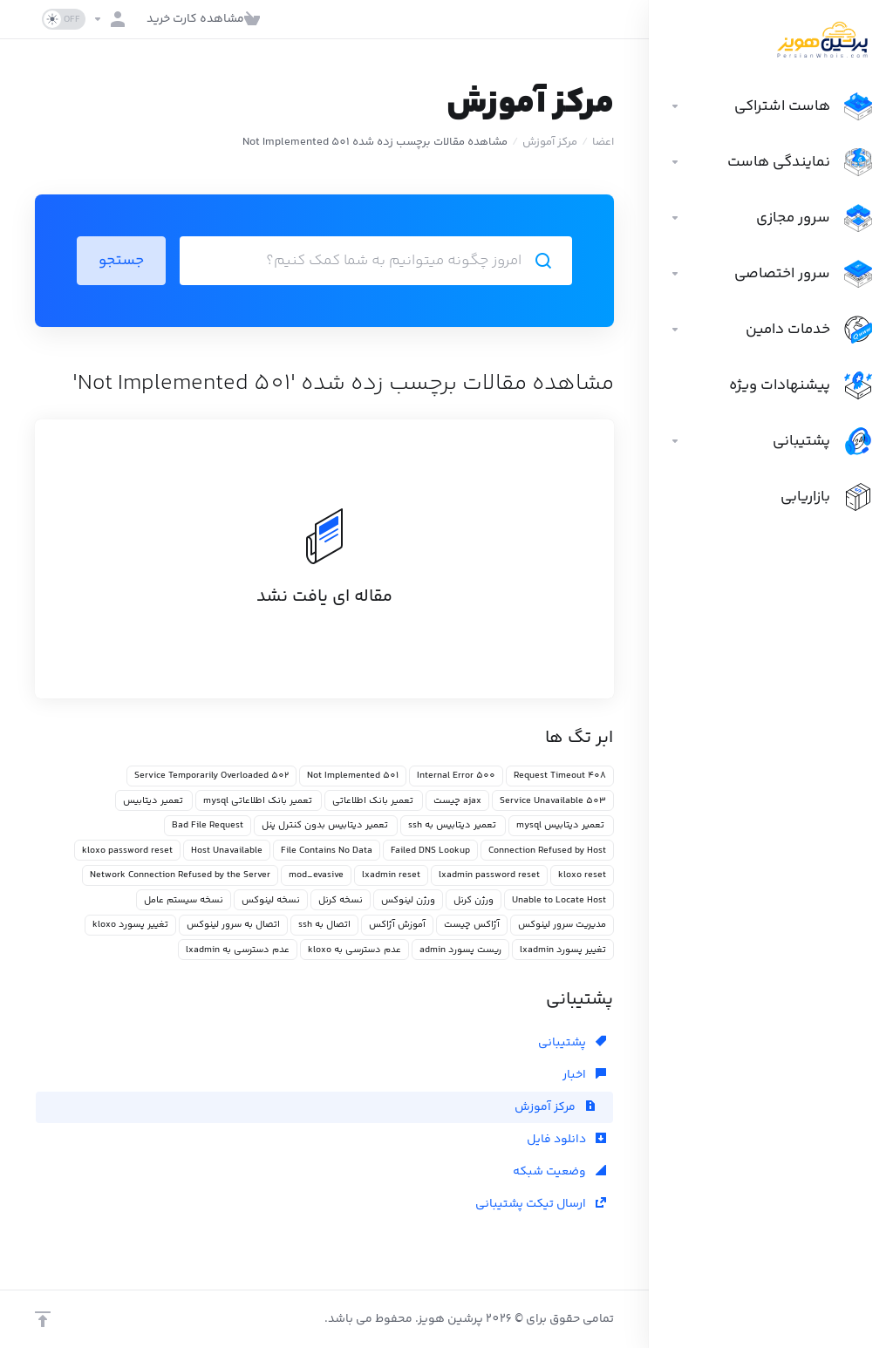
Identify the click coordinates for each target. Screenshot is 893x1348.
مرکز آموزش (549, 142)
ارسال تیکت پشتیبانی (540, 1204)
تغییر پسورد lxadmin (563, 950)
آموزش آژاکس (397, 924)
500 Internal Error (456, 775)
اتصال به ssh (324, 924)
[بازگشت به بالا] (43, 1319)
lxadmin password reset (489, 875)
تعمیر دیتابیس (154, 800)
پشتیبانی (572, 1042)
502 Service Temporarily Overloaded (211, 775)
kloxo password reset (127, 850)
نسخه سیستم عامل (183, 900)
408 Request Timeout (560, 775)
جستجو (121, 260)
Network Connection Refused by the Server (180, 875)
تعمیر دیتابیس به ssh (453, 825)
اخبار (584, 1075)
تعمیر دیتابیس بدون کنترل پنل (326, 825)
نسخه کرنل (340, 900)
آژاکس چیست (472, 924)
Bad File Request (207, 825)
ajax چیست (457, 800)
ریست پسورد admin (460, 950)
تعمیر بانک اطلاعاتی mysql (258, 800)
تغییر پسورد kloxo (130, 924)
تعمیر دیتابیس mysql (561, 825)
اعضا (603, 142)
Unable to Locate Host (559, 900)
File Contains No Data (326, 850)
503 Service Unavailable (553, 800)
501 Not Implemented (353, 775)
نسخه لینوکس (271, 900)
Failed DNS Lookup (430, 850)
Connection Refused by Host (547, 850)
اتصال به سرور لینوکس (233, 924)
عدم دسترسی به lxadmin (238, 950)
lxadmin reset (391, 875)
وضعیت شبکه (559, 1171)
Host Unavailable (226, 850)
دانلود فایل (566, 1139)
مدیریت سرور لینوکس (562, 924)
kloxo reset (582, 875)
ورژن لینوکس (408, 900)
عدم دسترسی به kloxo (354, 950)
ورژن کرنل (473, 900)
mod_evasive (316, 875)
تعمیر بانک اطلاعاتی (373, 800)
